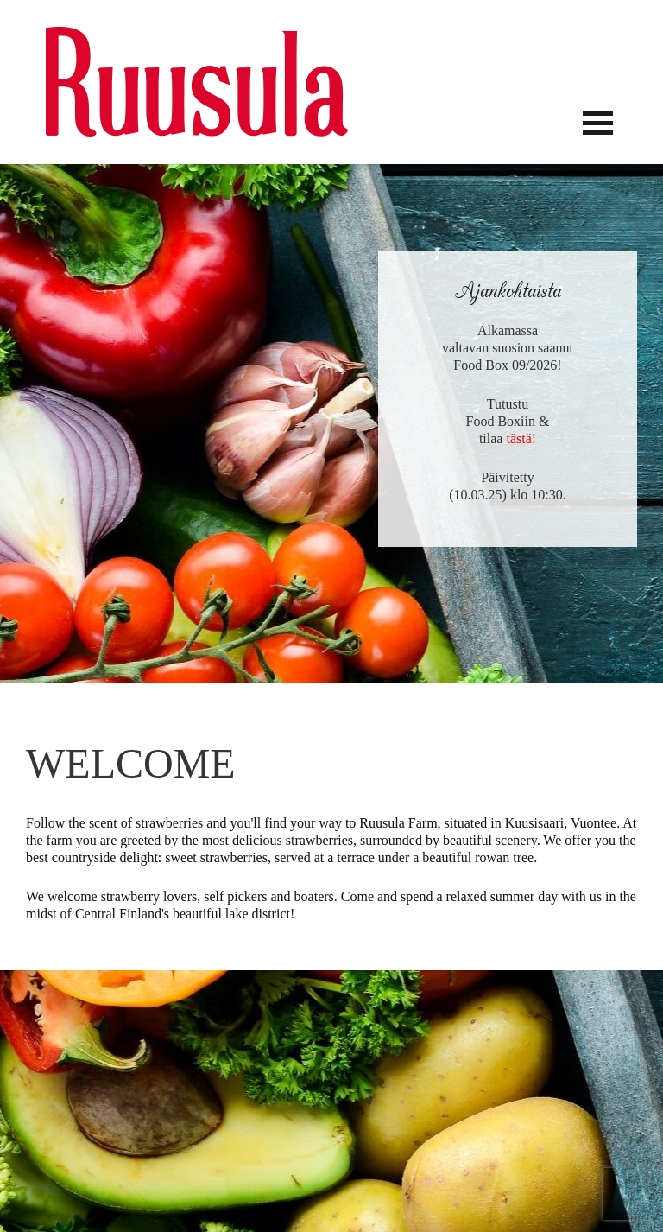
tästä (518, 438)
